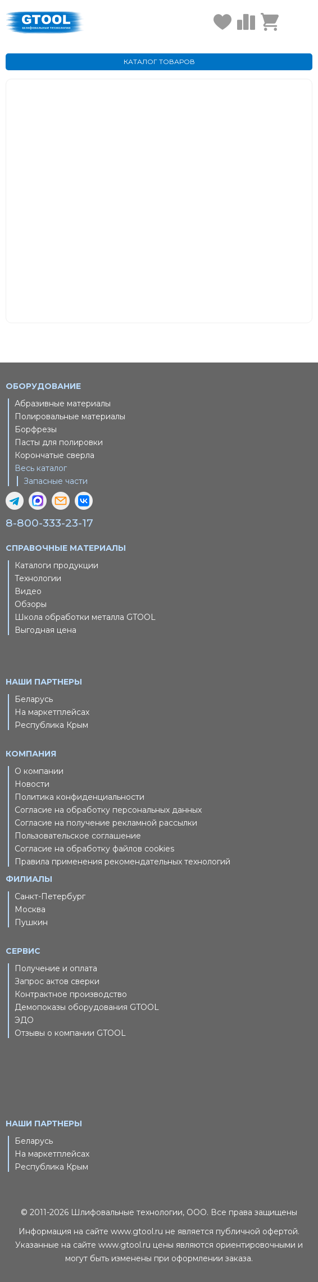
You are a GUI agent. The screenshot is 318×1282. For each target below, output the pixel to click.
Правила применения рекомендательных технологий (122, 862)
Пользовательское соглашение (78, 836)
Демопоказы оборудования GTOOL (87, 1007)
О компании (39, 771)
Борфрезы (36, 429)
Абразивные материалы (63, 403)
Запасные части (56, 481)
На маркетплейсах (52, 712)
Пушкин (31, 922)
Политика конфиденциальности (79, 797)
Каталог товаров (180, 215)
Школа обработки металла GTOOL (85, 617)
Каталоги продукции (56, 565)
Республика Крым (51, 725)
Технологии (38, 578)
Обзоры (31, 604)
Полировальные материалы (70, 416)
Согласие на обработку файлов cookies (94, 849)
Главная (165, 201)
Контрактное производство (71, 994)
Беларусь (34, 699)
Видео (28, 591)
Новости (32, 784)
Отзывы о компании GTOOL (70, 1033)
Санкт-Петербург (50, 896)
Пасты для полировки (59, 442)
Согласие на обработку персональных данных (108, 810)
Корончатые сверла (54, 455)
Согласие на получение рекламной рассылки (106, 823)
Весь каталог (41, 468)
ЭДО (24, 1020)
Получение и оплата (56, 968)
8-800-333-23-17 (49, 523)
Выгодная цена (45, 630)
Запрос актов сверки (57, 981)
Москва (30, 909)
